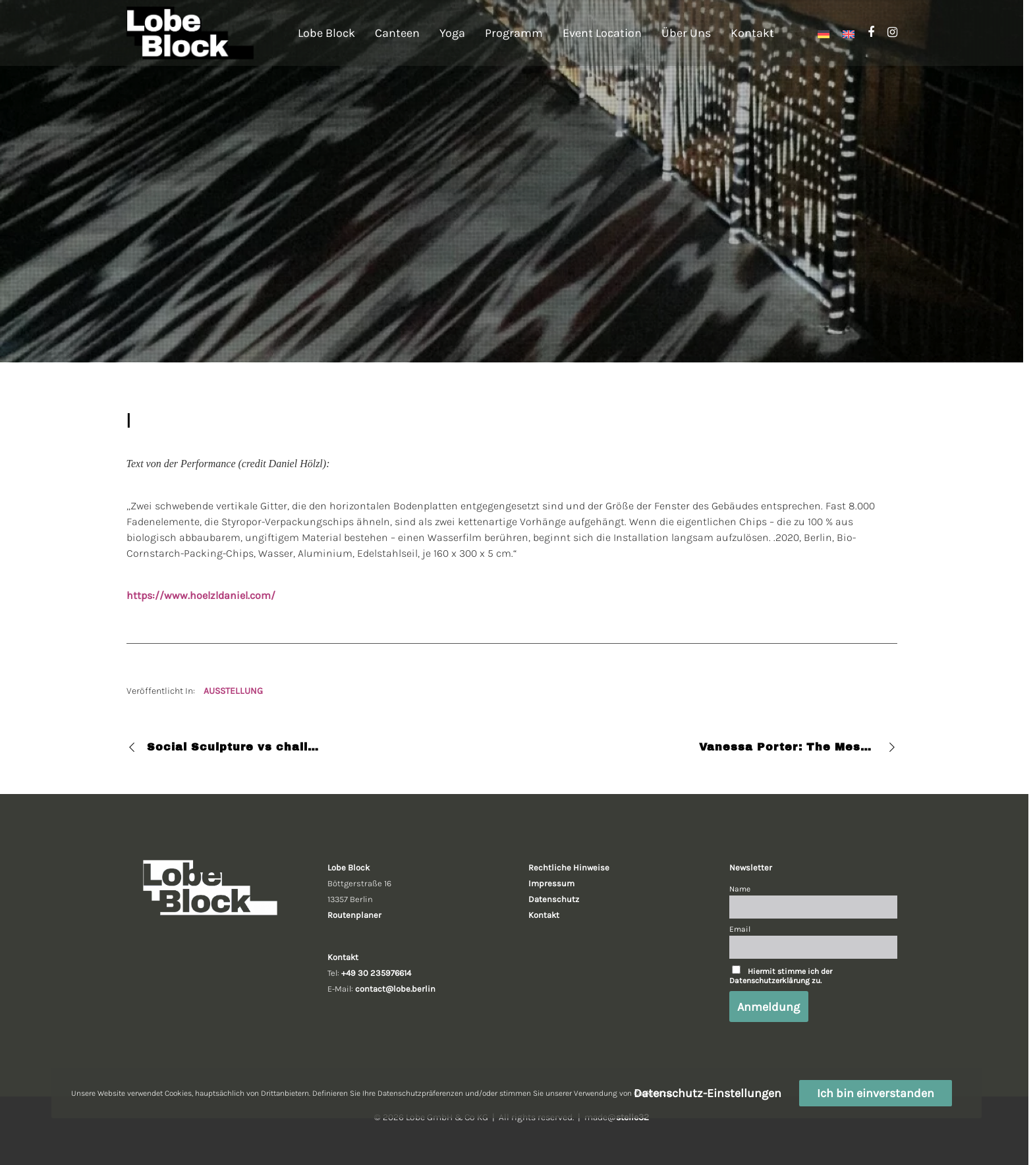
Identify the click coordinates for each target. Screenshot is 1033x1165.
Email (739, 929)
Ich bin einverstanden (875, 1093)
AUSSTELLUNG (233, 690)
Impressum (551, 883)
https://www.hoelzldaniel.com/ (200, 595)
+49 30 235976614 (376, 973)
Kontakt (543, 915)
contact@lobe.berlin (395, 989)
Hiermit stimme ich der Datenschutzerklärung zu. (780, 976)
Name (739, 889)
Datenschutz (553, 899)
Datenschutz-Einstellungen (707, 1093)
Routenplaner (354, 915)
